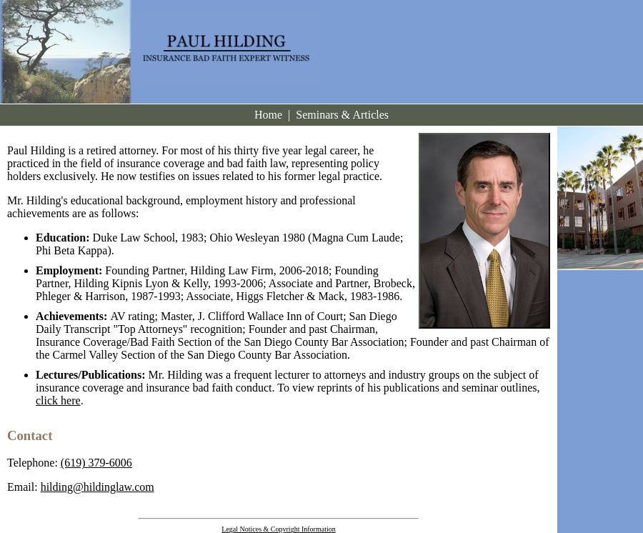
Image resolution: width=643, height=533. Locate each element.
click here (58, 400)
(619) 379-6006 (96, 463)
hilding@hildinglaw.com (97, 487)
